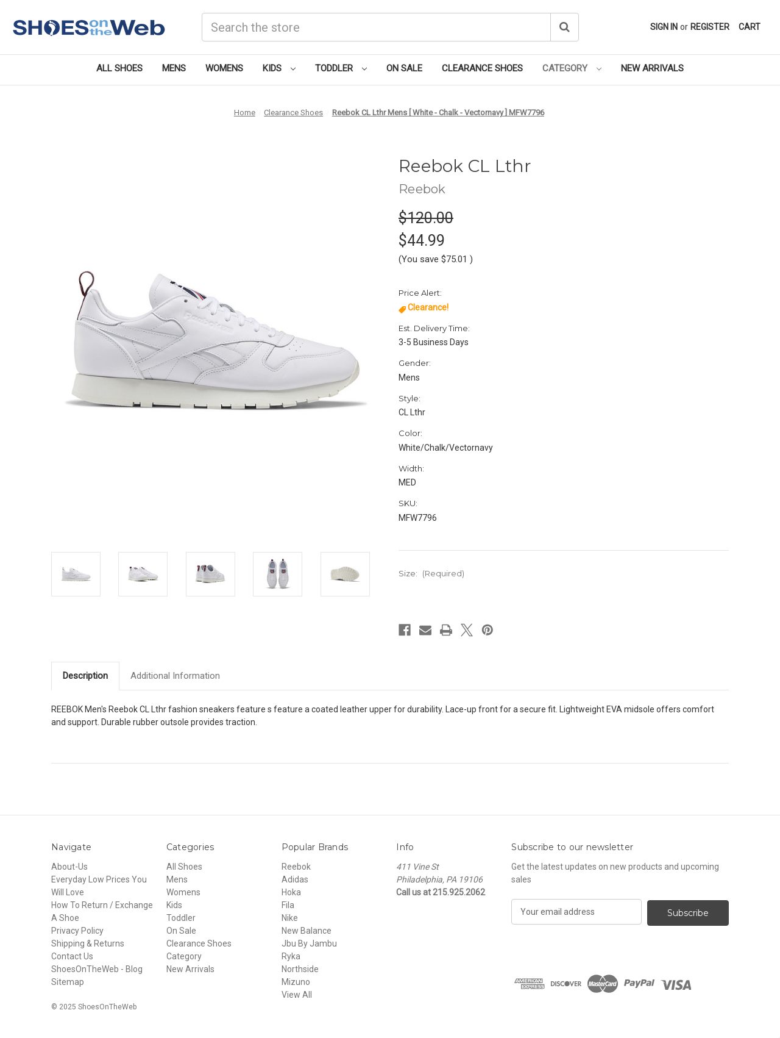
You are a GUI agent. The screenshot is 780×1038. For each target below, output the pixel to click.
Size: (431, 573)
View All (297, 995)
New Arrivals (652, 68)
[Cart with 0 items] (749, 27)
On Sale (404, 68)
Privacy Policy (77, 931)
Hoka (291, 892)
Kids (279, 68)
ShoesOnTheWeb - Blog (97, 969)
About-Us (69, 867)
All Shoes (119, 68)
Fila (288, 905)
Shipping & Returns (87, 943)
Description (85, 675)
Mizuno (296, 982)
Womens (224, 68)
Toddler (341, 68)
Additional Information (175, 675)
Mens (174, 68)
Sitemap (67, 982)
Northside (300, 969)
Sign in (664, 27)
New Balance (307, 931)
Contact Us (72, 956)
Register (709, 27)
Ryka (291, 956)
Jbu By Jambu (309, 943)
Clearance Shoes (482, 68)
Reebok (296, 867)
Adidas (295, 879)
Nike (290, 918)
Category (571, 68)
